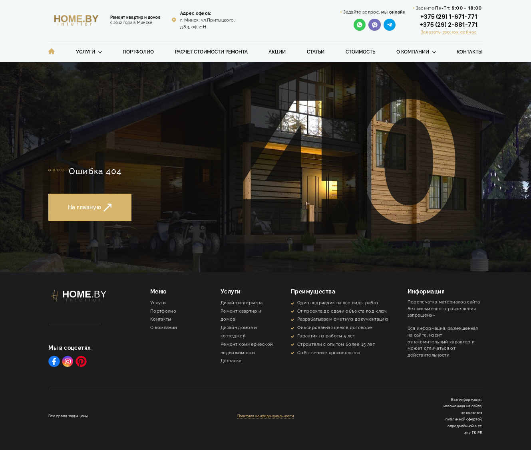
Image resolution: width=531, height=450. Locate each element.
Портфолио (138, 52)
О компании (412, 52)
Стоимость (360, 52)
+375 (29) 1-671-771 (448, 17)
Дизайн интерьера (242, 302)
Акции (277, 52)
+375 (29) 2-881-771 (449, 25)
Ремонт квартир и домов (241, 315)
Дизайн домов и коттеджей (239, 332)
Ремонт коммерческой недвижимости (247, 348)
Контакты (470, 52)
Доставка (231, 360)
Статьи (315, 52)
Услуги (85, 52)
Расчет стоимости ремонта (211, 52)
